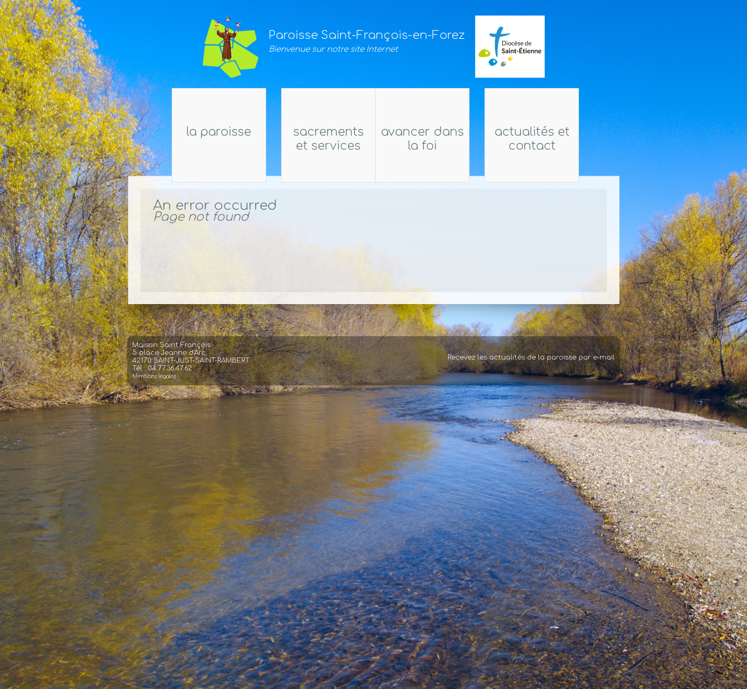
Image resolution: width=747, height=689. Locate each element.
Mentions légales (154, 394)
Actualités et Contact (627, 138)
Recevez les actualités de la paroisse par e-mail (531, 375)
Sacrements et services (321, 138)
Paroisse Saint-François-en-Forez (367, 35)
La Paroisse (123, 131)
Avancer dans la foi (429, 138)
